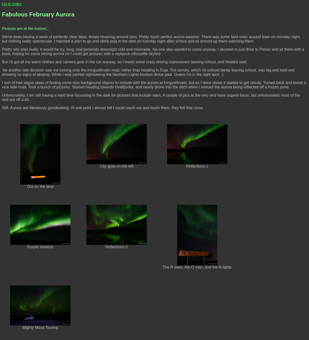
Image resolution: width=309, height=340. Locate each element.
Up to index (11, 4)
